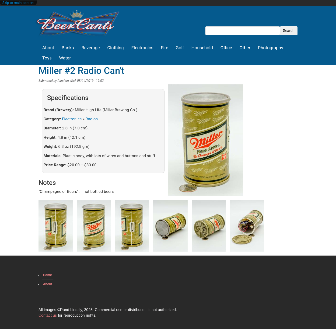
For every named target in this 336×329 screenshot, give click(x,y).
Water (65, 58)
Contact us (47, 315)
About (48, 47)
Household (202, 47)
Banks (68, 47)
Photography (270, 47)
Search (288, 30)
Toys (47, 58)
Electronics (142, 47)
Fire (164, 47)
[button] (205, 142)
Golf (180, 47)
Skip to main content (18, 3)
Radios (91, 119)
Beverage (90, 47)
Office (226, 47)
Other (244, 47)
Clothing (115, 47)
